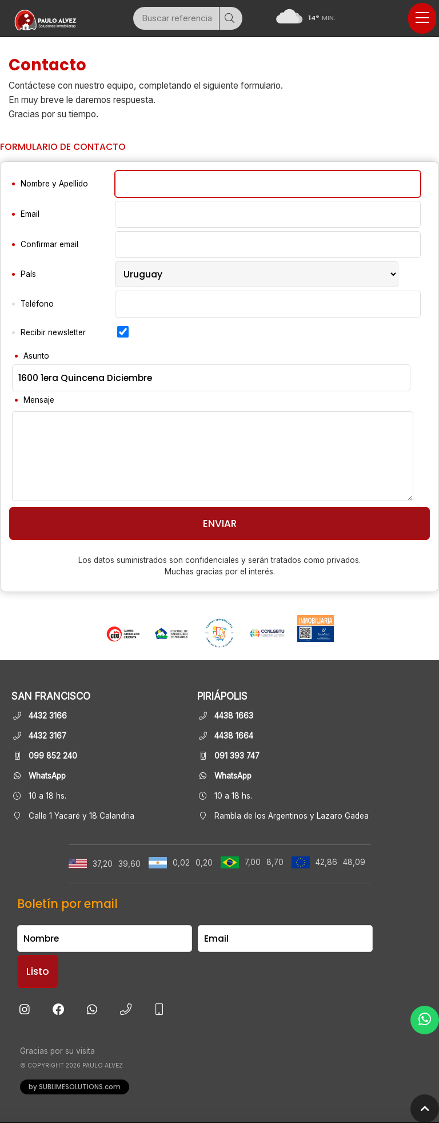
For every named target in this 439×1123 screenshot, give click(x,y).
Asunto (36, 355)
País (28, 274)
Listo (37, 971)
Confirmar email (49, 244)
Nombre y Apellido (54, 183)
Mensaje (38, 399)
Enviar (220, 523)
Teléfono (37, 303)
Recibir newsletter (53, 332)
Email (30, 214)
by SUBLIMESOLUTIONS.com (75, 1087)
